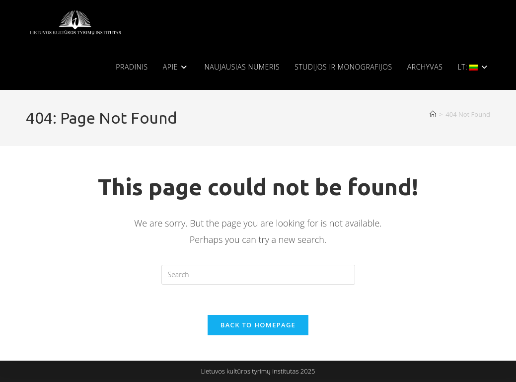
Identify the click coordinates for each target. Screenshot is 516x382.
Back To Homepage (258, 324)
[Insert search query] (258, 275)
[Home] (433, 114)
